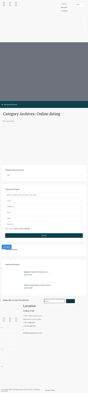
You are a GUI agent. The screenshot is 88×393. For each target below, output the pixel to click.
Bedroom (10, 224)
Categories (10, 206)
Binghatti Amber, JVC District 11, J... (36, 272)
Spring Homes (8, 349)
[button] (11, 327)
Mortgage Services (8, 345)
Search (44, 235)
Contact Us (5, 362)
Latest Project (6, 370)
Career (3, 357)
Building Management (9, 335)
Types (9, 201)
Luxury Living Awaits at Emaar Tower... (37, 285)
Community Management (10, 340)
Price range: (9, 228)
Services (6, 327)
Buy (2, 374)
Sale (2, 379)
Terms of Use (50, 390)
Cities (9, 218)
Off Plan (4, 383)
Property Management (9, 331)
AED (77, 5)
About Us (4, 353)
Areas (9, 212)
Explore (6, 366)
